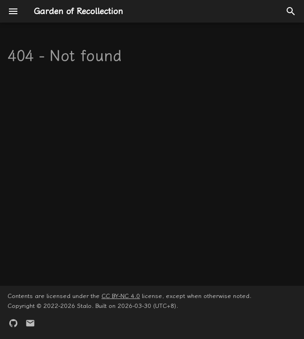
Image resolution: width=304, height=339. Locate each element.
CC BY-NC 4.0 (120, 295)
